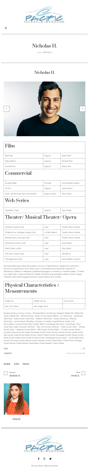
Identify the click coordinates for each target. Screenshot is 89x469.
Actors (69, 353)
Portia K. (75, 375)
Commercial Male (78, 353)
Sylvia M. (16, 418)
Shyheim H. (14, 375)
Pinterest (26, 363)
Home (39, 52)
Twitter (16, 363)
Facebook (7, 363)
